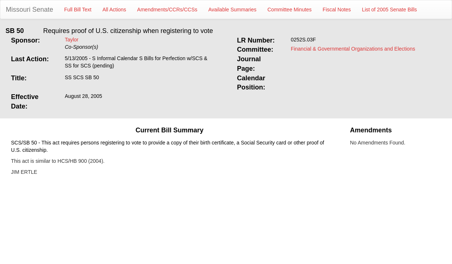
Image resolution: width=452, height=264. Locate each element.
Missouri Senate (29, 9)
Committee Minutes (290, 9)
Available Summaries (232, 9)
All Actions (114, 9)
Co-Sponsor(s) (81, 47)
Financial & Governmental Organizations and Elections (353, 49)
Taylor (71, 40)
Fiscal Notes (337, 9)
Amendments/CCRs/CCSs (167, 9)
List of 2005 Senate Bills (389, 9)
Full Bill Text (77, 9)
